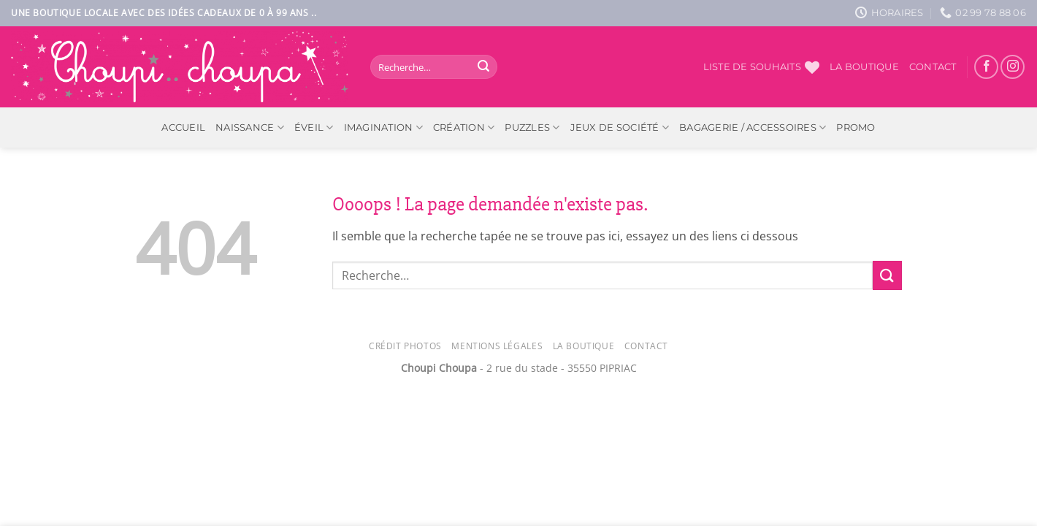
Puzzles (532, 127)
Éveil (314, 127)
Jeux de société (619, 127)
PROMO (855, 127)
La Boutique (584, 346)
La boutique (864, 66)
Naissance (249, 127)
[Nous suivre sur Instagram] (1012, 67)
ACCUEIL (183, 127)
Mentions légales (497, 346)
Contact (933, 66)
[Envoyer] (483, 67)
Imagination (383, 127)
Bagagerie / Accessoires (752, 127)
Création (464, 127)
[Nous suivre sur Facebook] (986, 67)
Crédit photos (405, 346)
